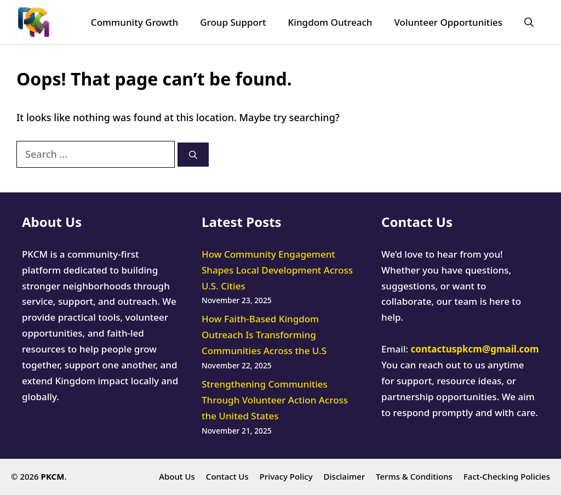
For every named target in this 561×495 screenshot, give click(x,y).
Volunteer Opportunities (448, 22)
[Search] (193, 155)
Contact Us (227, 476)
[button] (529, 22)
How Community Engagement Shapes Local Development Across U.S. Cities (277, 270)
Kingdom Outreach (330, 22)
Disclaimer (344, 476)
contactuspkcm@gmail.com (475, 349)
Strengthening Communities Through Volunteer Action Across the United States (275, 400)
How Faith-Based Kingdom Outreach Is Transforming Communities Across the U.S (264, 334)
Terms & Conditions (414, 476)
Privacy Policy (286, 476)
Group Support (233, 22)
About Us (177, 476)
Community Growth (134, 22)
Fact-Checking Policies (506, 476)
